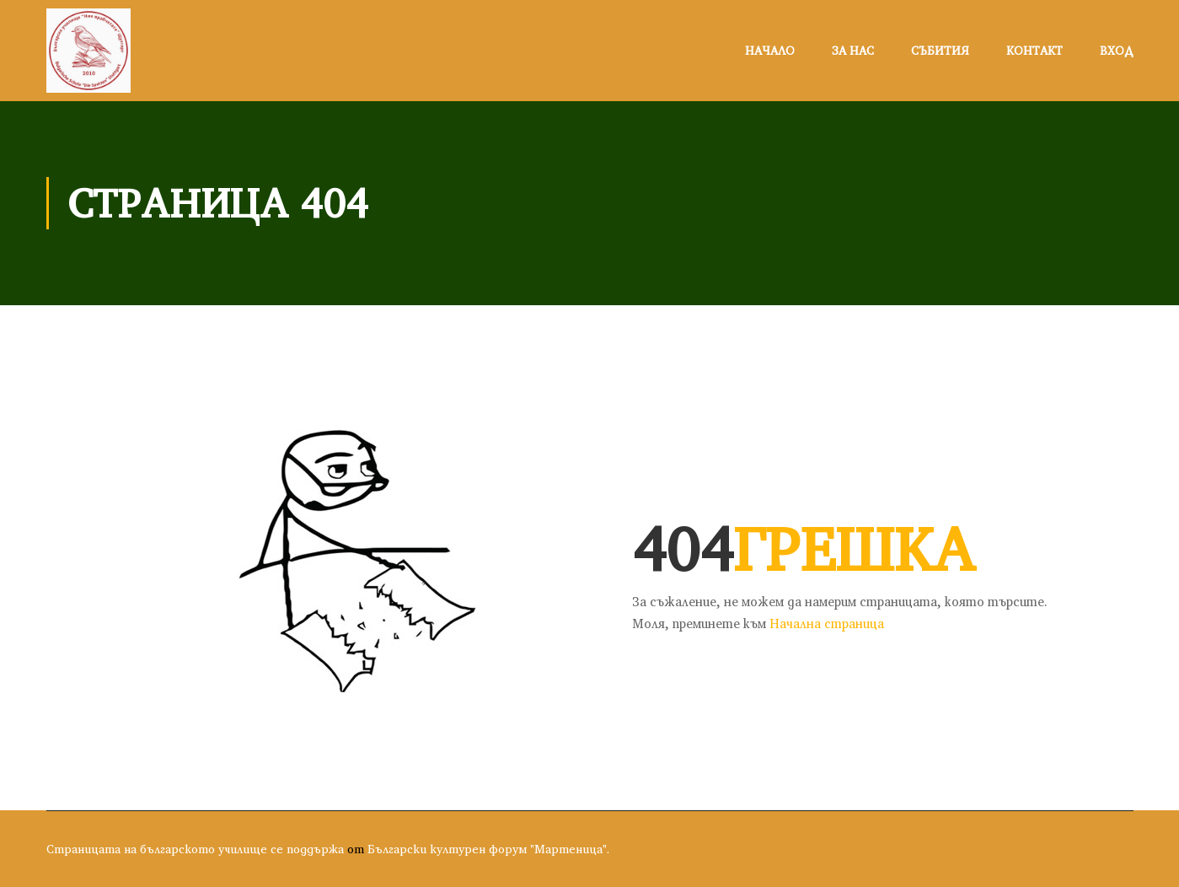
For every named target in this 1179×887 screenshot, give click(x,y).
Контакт (1034, 50)
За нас (853, 50)
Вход (1116, 50)
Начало (770, 50)
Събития (940, 50)
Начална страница (826, 624)
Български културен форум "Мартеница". (488, 849)
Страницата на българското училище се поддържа (195, 849)
